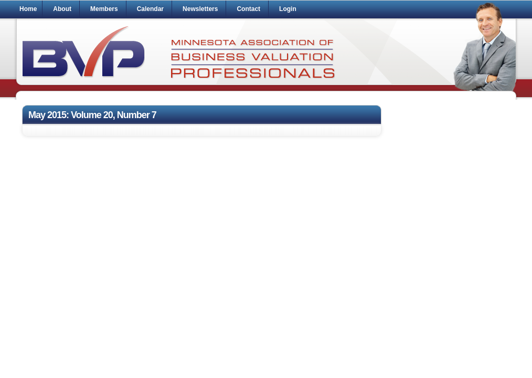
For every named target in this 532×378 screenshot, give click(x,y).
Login (287, 9)
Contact (248, 9)
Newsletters (200, 9)
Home (28, 9)
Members (104, 9)
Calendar (150, 9)
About (62, 9)
